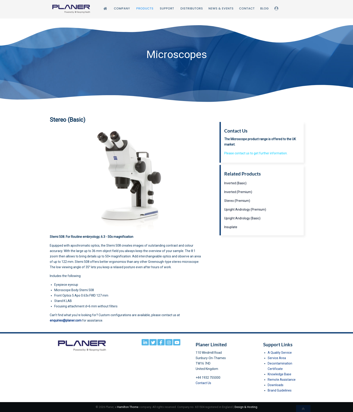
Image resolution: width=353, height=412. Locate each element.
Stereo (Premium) (237, 201)
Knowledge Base (279, 374)
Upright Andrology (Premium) (245, 209)
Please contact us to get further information (255, 153)
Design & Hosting (246, 407)
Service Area (277, 358)
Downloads (275, 385)
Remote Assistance (282, 379)
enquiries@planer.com (65, 320)
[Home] (106, 8)
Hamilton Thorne (127, 407)
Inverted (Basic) (235, 183)
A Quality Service (280, 352)
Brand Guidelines (280, 390)
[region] (176, 63)
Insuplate (230, 227)
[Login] (277, 8)
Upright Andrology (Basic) (242, 218)
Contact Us (203, 383)
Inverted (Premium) (238, 192)
